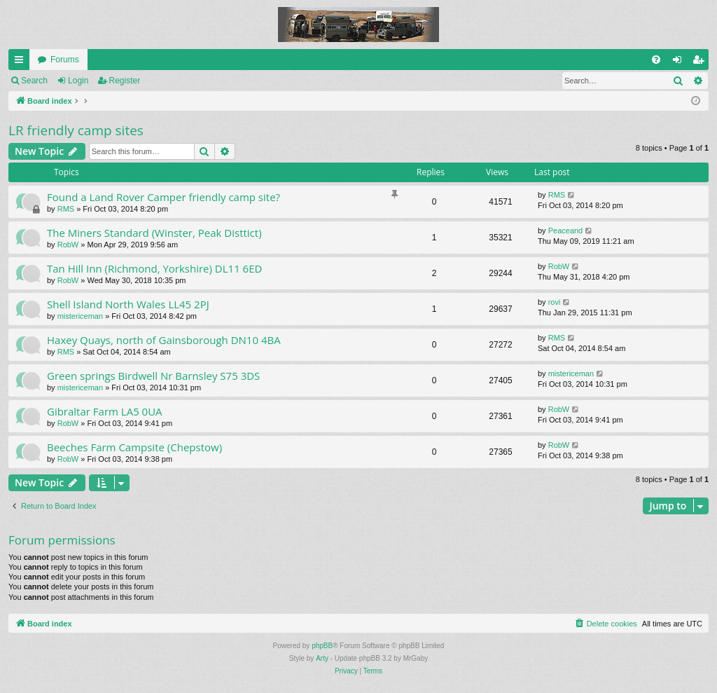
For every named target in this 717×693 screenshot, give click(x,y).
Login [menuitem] (680, 62)
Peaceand (565, 230)
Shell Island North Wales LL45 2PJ (128, 304)
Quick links (21, 62)
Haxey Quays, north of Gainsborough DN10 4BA (164, 340)
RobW (68, 244)
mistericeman (80, 316)
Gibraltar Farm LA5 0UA (104, 411)
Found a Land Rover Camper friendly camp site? (163, 197)
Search (34, 80)
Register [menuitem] (701, 62)
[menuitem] (656, 59)
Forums (64, 59)
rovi (554, 302)
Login (78, 80)
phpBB (322, 646)
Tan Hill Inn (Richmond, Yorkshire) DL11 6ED (154, 268)
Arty (322, 658)
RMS (65, 209)
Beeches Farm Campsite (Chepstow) (134, 447)
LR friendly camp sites (76, 130)
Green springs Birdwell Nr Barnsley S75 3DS (153, 376)
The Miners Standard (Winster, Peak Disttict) (154, 233)
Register (125, 80)
